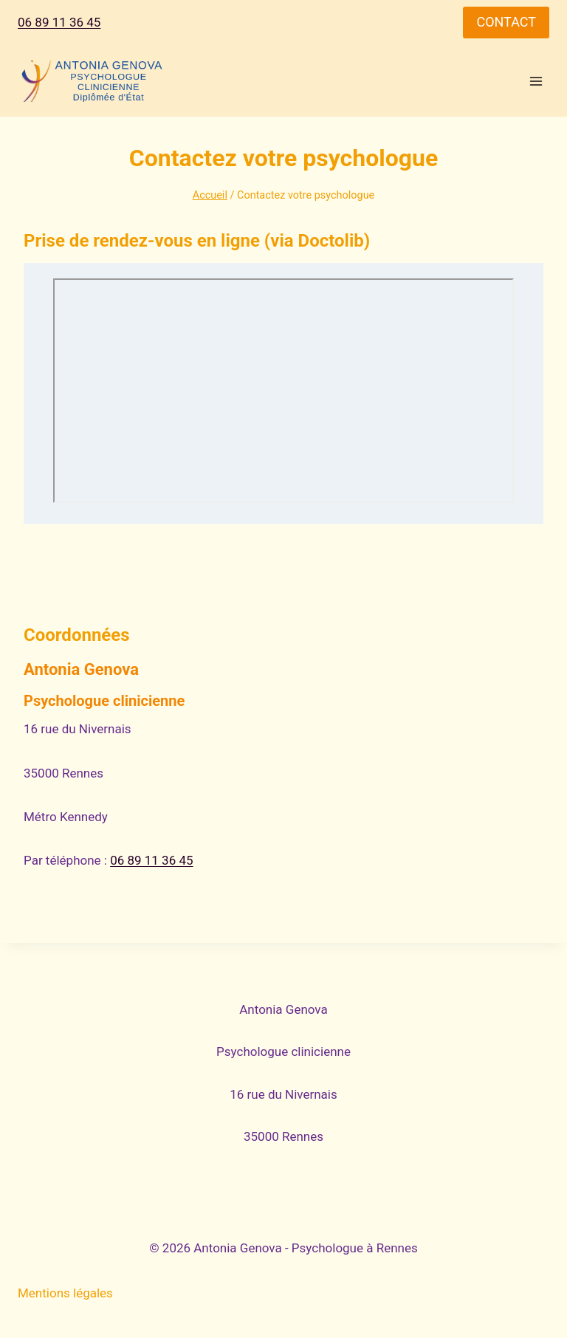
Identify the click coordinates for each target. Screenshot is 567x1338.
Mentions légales (65, 1293)
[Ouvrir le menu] (535, 80)
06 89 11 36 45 (59, 22)
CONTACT (506, 22)
